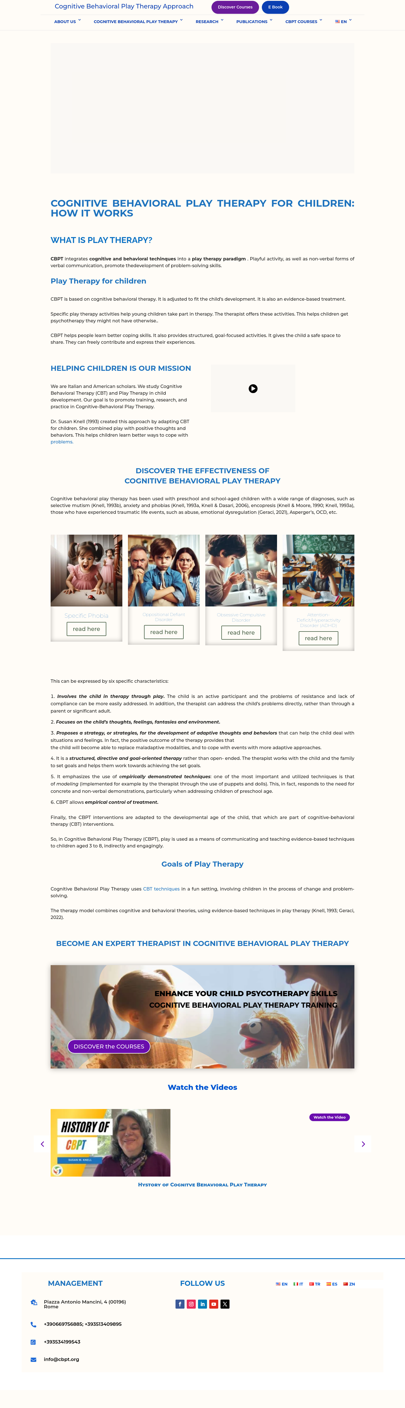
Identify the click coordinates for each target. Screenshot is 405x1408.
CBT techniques (161, 907)
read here (60, 646)
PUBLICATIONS (252, 39)
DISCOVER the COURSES (109, 1064)
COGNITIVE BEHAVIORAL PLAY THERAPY (136, 39)
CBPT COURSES (301, 39)
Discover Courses (235, 16)
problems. (62, 459)
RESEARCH (207, 39)
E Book (275, 16)
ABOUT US (65, 39)
